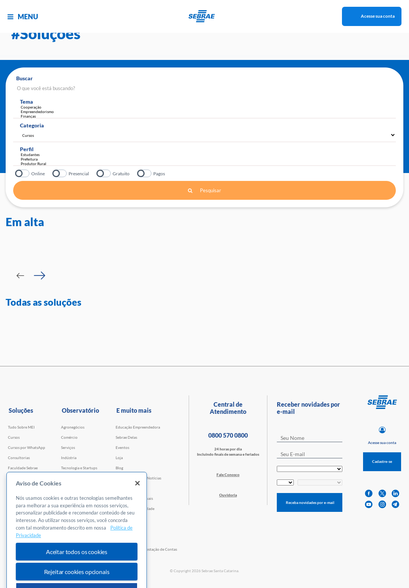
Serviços (68, 447)
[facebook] (368, 494)
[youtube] (368, 504)
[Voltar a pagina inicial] (205, 16)
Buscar (24, 78)
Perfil (27, 149)
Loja (119, 457)
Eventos (122, 447)
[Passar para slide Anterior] (20, 275)
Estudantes (206, 154)
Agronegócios (72, 427)
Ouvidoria (228, 495)
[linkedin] (395, 494)
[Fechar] (137, 497)
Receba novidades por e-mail (310, 502)
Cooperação (208, 107)
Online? (22, 173)
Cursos (14, 437)
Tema (26, 101)
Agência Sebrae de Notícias (138, 478)
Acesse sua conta (378, 16)
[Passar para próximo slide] (39, 275)
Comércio (69, 437)
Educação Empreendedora (138, 427)
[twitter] (382, 494)
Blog (119, 468)
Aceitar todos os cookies (76, 565)
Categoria (32, 125)
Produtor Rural (206, 163)
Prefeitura (206, 159)
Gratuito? (104, 173)
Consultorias (19, 457)
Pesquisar (204, 190)
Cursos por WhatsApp (26, 447)
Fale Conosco (228, 474)
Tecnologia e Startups (79, 468)
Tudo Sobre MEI (21, 427)
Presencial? (60, 173)
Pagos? (144, 173)
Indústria (68, 457)
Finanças (208, 116)
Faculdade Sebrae (23, 468)
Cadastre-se (382, 461)
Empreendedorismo (208, 111)
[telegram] (395, 504)
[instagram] (382, 504)
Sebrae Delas (126, 437)
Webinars (16, 478)
